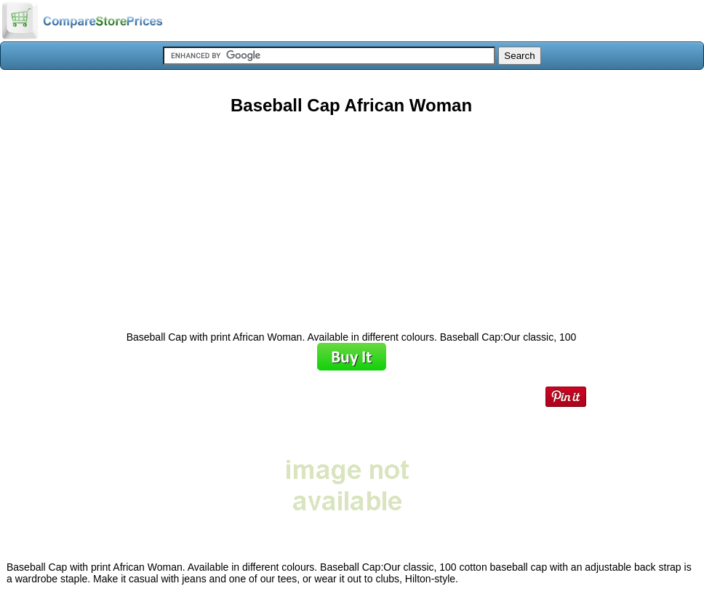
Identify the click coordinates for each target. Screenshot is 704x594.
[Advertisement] (351, 218)
